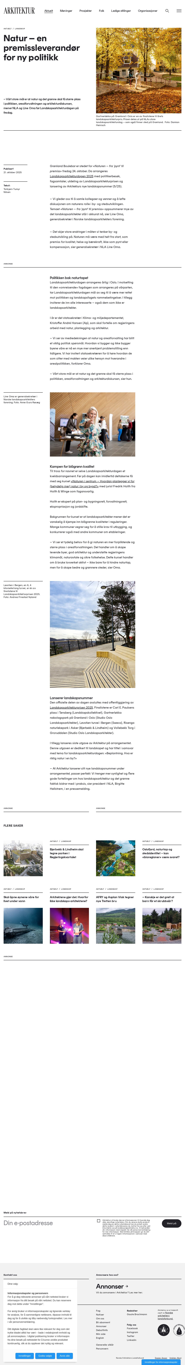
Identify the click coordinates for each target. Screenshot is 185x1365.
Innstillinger (25, 1356)
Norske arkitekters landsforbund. (165, 1316)
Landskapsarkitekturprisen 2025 (71, 841)
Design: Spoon (161, 1358)
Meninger (66, 12)
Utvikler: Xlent (175, 1358)
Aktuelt (48, 12)
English (100, 1338)
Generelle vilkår (105, 1345)
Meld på (171, 1223)
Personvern (102, 1349)
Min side (100, 1334)
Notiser (100, 1314)
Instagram (132, 1332)
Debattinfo (102, 1330)
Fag (98, 1311)
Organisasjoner (148, 12)
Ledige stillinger (121, 12)
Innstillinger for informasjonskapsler (161, 1362)
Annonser (112, 1286)
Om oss (100, 1318)
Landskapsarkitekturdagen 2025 (71, 204)
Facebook (132, 1328)
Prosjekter (86, 12)
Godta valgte (45, 1356)
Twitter (130, 1336)
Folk (101, 12)
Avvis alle (65, 1356)
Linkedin (131, 1340)
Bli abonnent (103, 1322)
